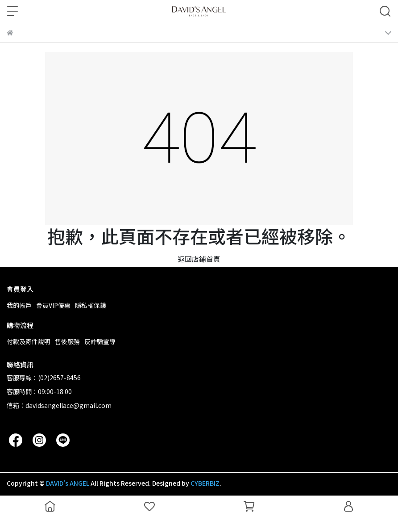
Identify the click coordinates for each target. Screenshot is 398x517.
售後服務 (67, 341)
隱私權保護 (90, 305)
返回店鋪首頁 (199, 258)
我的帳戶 (19, 305)
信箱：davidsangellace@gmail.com (59, 405)
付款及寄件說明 (28, 341)
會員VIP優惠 (53, 305)
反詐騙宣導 (100, 341)
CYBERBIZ (205, 483)
